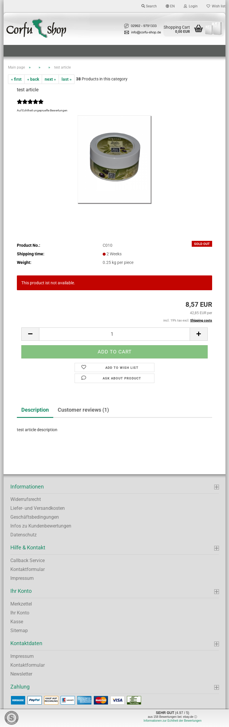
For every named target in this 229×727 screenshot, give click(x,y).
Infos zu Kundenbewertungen (40, 526)
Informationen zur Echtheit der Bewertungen (172, 720)
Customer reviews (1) (83, 410)
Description (35, 410)
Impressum (22, 578)
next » (50, 79)
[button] (170, 6)
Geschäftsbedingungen (34, 517)
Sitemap (19, 630)
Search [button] (149, 6)
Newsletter (21, 674)
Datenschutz (23, 535)
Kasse (16, 621)
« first (16, 79)
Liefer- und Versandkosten (37, 508)
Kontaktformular (27, 569)
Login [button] (191, 6)
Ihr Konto (19, 613)
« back (33, 79)
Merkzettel (21, 604)
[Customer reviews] (30, 105)
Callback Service (27, 560)
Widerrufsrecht (25, 499)
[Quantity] (114, 334)
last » (67, 79)
